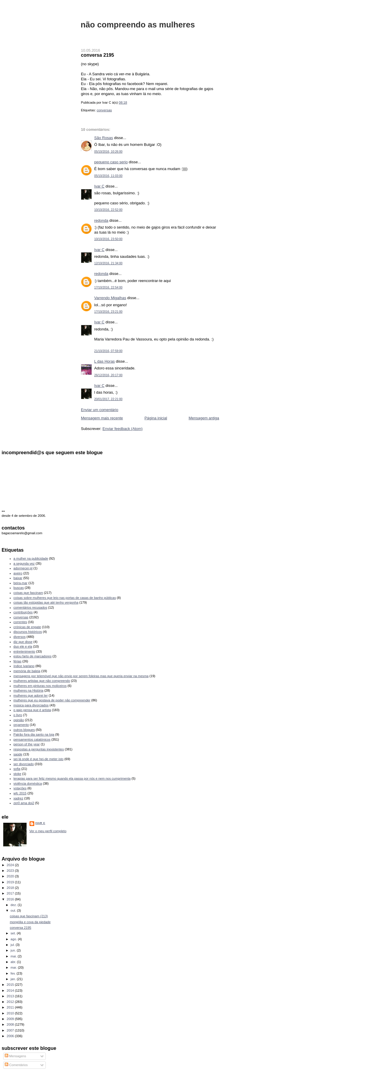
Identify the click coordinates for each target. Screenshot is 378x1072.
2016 (11, 899)
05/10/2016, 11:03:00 (108, 175)
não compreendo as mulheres (138, 24)
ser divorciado (24, 764)
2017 (11, 893)
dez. (14, 905)
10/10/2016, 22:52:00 (108, 209)
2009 (11, 1019)
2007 (11, 1030)
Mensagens (15, 1056)
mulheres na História (28, 690)
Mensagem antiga (204, 418)
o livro (18, 715)
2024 (11, 865)
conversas (104, 110)
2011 (11, 1007)
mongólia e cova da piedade (30, 922)
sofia (17, 768)
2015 (11, 984)
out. (14, 910)
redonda (101, 220)
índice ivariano (24, 666)
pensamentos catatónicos (32, 739)
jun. (14, 950)
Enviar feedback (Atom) (122, 428)
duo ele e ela (23, 646)
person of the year (27, 744)
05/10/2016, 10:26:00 (108, 151)
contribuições (23, 612)
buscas (19, 587)
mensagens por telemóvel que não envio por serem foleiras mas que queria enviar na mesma (81, 676)
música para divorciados (31, 705)
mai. (14, 956)
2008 (11, 1024)
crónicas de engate (27, 627)
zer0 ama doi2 (24, 803)
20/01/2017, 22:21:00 (108, 399)
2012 (11, 1001)
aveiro (18, 573)
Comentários (16, 1065)
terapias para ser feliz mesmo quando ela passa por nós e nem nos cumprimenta (72, 778)
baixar (18, 578)
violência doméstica (28, 783)
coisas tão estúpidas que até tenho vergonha (46, 602)
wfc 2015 (20, 793)
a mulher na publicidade (31, 558)
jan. (14, 979)
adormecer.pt (23, 568)
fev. (14, 973)
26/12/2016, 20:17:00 (108, 375)
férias (18, 661)
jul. (13, 944)
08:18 (123, 102)
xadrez (18, 798)
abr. (14, 962)
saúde (18, 754)
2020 (11, 876)
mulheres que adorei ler (31, 695)
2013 (11, 996)
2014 (11, 990)
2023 (11, 870)
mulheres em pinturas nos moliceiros (40, 685)
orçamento (21, 724)
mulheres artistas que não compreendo (42, 680)
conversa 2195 (97, 55)
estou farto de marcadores (33, 656)
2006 (11, 1036)
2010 (11, 1013)
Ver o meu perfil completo (48, 831)
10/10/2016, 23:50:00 (108, 239)
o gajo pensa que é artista (32, 710)
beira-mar (20, 583)
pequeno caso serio (111, 162)
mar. (14, 967)
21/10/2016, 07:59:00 (108, 351)
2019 (11, 882)
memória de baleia (27, 671)
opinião (19, 720)
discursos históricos (28, 631)
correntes (20, 622)
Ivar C (99, 186)
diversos (20, 636)
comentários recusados (30, 607)
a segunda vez (24, 563)
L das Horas (104, 361)
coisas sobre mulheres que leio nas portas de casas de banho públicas (65, 597)
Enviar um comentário (99, 410)
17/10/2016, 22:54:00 (108, 287)
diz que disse (23, 641)
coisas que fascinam (28, 592)
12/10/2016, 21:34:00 (108, 263)
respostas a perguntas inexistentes (39, 749)
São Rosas (103, 138)
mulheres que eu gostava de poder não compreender (52, 700)
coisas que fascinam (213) (29, 916)
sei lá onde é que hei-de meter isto (39, 759)
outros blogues (24, 729)
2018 (11, 887)
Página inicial (155, 418)
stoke (17, 774)
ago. (14, 939)
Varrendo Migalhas (110, 298)
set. (14, 933)
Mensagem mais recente (102, 418)
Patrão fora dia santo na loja (34, 734)
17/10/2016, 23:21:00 (108, 311)
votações (20, 788)
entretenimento (24, 651)
